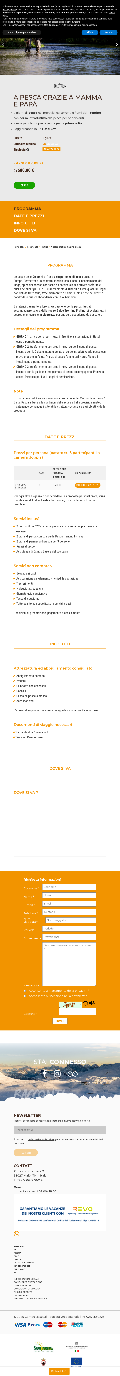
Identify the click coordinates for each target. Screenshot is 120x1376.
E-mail (29, 905)
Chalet (18, 1259)
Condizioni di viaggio (27, 1288)
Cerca (24, 185)
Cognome (31, 888)
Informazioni (22, 1266)
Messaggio (31, 985)
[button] (86, 1004)
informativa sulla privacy (42, 1139)
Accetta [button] (108, 32)
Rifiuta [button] (90, 32)
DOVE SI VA (25, 230)
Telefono (31, 913)
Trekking (19, 1246)
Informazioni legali (26, 1279)
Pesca (17, 1253)
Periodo (29, 930)
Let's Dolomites (24, 1262)
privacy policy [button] (9, 9)
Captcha (30, 1013)
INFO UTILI (24, 223)
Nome (29, 896)
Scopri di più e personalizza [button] (22, 32)
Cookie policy (22, 1295)
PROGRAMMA (27, 209)
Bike (16, 1256)
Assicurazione (23, 1285)
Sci (15, 1249)
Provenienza (32, 938)
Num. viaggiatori (31, 920)
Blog (17, 1272)
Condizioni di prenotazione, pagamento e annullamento (47, 613)
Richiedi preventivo (87, 485)
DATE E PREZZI (29, 216)
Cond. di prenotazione (28, 1282)
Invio (60, 1021)
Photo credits (23, 1292)
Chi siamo (19, 1269)
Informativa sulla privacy (30, 1298)
